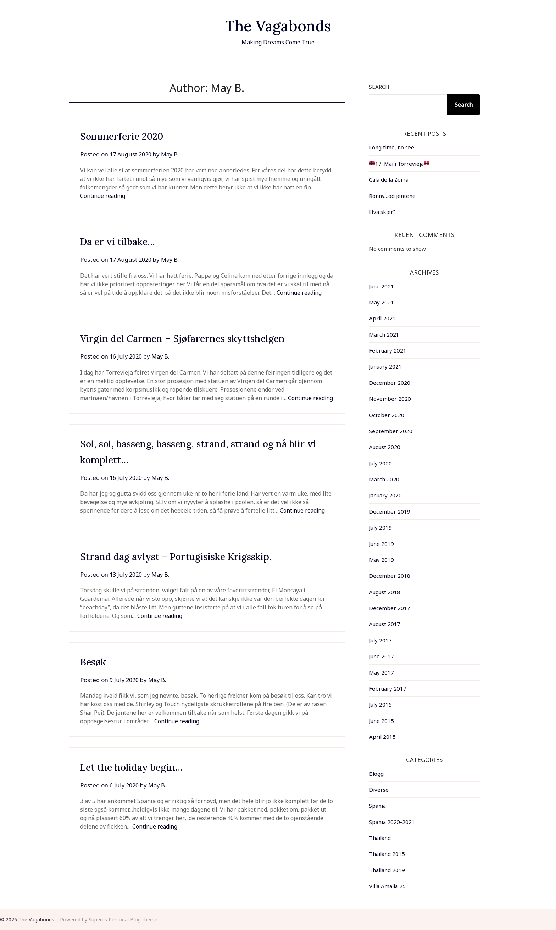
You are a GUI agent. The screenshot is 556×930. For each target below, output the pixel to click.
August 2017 (384, 623)
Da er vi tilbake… (122, 241)
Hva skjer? (382, 211)
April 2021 (382, 318)
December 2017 (389, 607)
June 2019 (381, 543)
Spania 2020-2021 (392, 821)
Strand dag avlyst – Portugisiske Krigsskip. (188, 564)
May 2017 (381, 672)
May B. (172, 154)
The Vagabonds (278, 25)
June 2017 (381, 656)
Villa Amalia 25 (387, 886)
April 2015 (382, 736)
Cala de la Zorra (388, 179)
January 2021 (385, 366)
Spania (377, 805)
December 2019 (389, 511)
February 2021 (387, 350)
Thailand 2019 (387, 870)
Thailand (380, 837)
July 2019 (380, 527)
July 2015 (380, 704)
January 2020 (385, 495)
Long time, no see (391, 147)
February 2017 (387, 688)
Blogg (376, 773)
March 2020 (384, 479)
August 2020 (384, 446)
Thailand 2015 (387, 853)
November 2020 (390, 398)
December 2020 (389, 382)
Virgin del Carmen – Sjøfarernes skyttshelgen (195, 338)
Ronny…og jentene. (393, 195)
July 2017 (380, 640)
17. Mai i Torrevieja (399, 163)
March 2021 (384, 334)
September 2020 (390, 430)
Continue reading (103, 196)
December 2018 (389, 575)
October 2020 (386, 415)
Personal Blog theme (133, 919)
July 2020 (380, 463)
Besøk (95, 670)
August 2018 (384, 592)
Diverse (379, 789)
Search (379, 86)
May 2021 (381, 302)
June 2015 (381, 720)
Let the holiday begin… (138, 775)
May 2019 (381, 559)
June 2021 (381, 286)
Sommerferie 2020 (126, 136)
